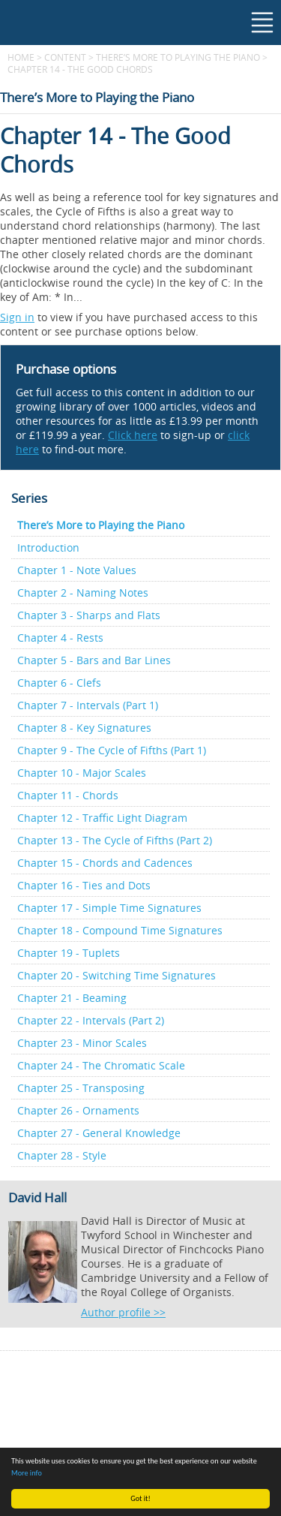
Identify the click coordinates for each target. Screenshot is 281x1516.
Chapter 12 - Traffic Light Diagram (102, 818)
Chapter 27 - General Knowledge (99, 1133)
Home (20, 57)
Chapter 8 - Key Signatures (84, 727)
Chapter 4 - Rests (60, 637)
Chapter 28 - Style (61, 1155)
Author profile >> (123, 1312)
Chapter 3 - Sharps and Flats (88, 615)
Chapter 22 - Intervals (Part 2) (90, 1020)
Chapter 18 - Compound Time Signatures (120, 930)
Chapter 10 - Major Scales (81, 773)
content (65, 57)
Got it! (140, 1498)
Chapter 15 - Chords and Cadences (105, 863)
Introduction (48, 547)
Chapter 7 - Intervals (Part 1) (87, 705)
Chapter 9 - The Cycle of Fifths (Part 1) (111, 750)
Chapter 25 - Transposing (81, 1088)
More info (26, 1473)
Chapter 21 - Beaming (72, 998)
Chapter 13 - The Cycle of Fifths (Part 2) (114, 840)
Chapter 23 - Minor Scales (82, 1043)
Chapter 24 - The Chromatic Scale (101, 1065)
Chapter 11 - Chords (67, 795)
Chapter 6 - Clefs (59, 682)
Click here (132, 435)
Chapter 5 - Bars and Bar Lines (94, 660)
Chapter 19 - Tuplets (68, 953)
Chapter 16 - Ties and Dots (84, 885)
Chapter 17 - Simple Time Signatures (109, 908)
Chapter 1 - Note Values (76, 570)
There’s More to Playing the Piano (178, 57)
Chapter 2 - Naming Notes (82, 592)
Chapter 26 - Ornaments (78, 1110)
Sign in (17, 317)
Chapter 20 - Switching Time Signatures (116, 975)
